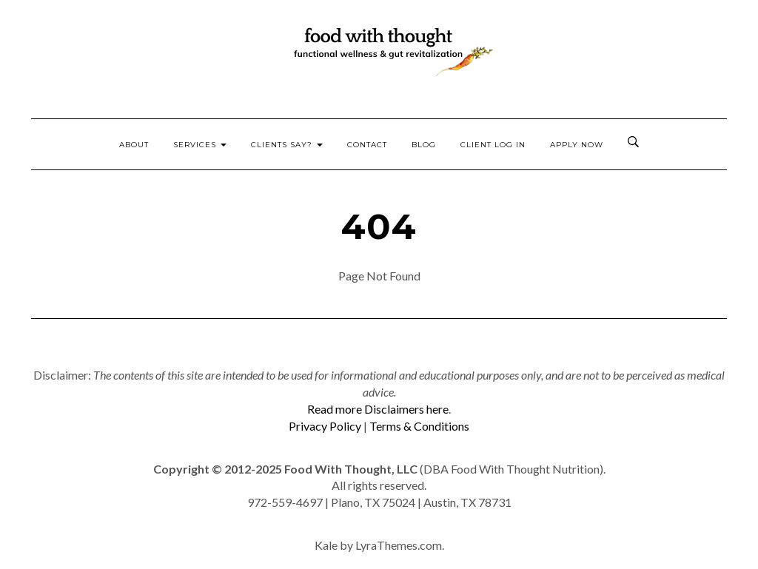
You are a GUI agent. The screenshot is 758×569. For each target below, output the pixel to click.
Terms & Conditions (419, 426)
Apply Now (576, 144)
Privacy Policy (325, 426)
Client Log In (493, 144)
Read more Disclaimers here (378, 409)
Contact (367, 144)
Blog (424, 144)
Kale (326, 545)
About (134, 144)
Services (200, 144)
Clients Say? (287, 144)
